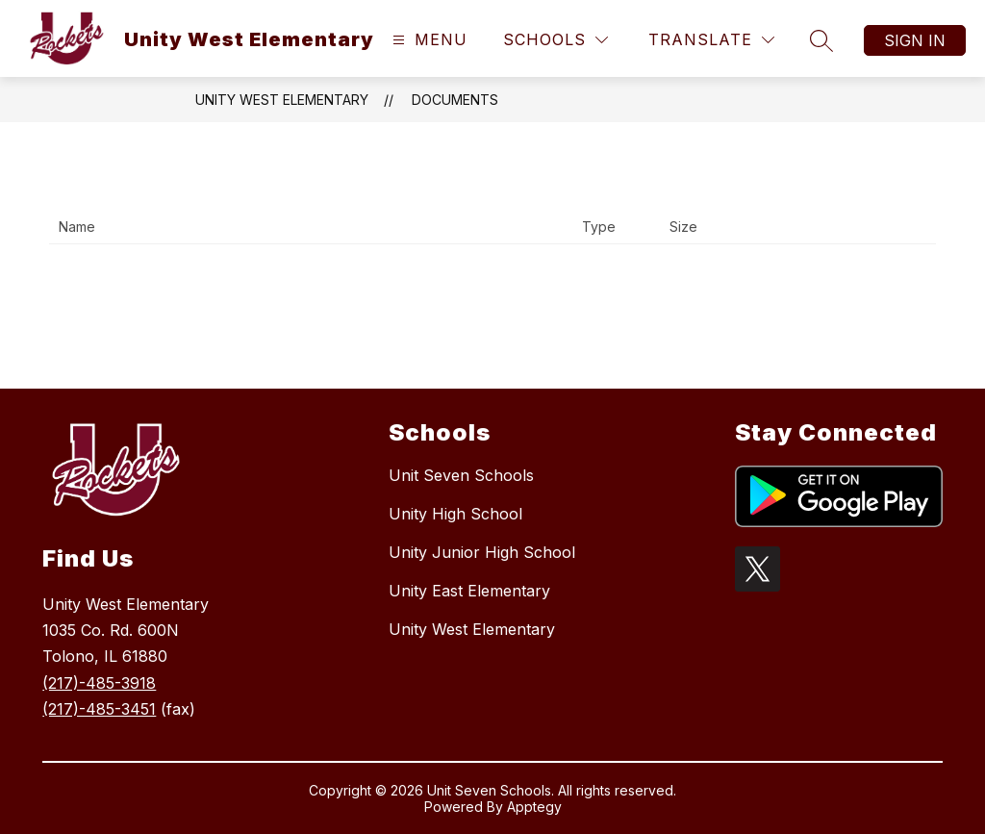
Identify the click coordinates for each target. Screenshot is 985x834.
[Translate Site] (711, 40)
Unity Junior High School (482, 552)
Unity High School (455, 513)
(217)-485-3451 (99, 709)
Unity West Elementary (281, 99)
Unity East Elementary (469, 590)
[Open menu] (427, 40)
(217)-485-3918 (99, 683)
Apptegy (534, 806)
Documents (455, 99)
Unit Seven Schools (461, 475)
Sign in (915, 40)
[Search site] (821, 40)
